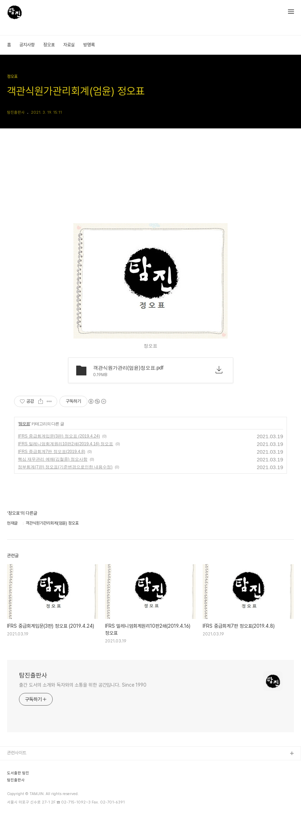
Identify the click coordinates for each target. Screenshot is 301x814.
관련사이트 (16, 752)
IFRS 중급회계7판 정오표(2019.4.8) (51, 451)
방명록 (89, 44)
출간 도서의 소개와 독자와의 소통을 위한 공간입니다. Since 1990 (82, 685)
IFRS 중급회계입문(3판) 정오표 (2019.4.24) (59, 436)
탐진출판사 (33, 675)
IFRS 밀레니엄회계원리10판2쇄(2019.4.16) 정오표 (65, 443)
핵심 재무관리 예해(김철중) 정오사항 (52, 459)
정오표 (49, 44)
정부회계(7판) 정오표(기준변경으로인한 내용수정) (65, 467)
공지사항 (27, 44)
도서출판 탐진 (18, 773)
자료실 (69, 44)
